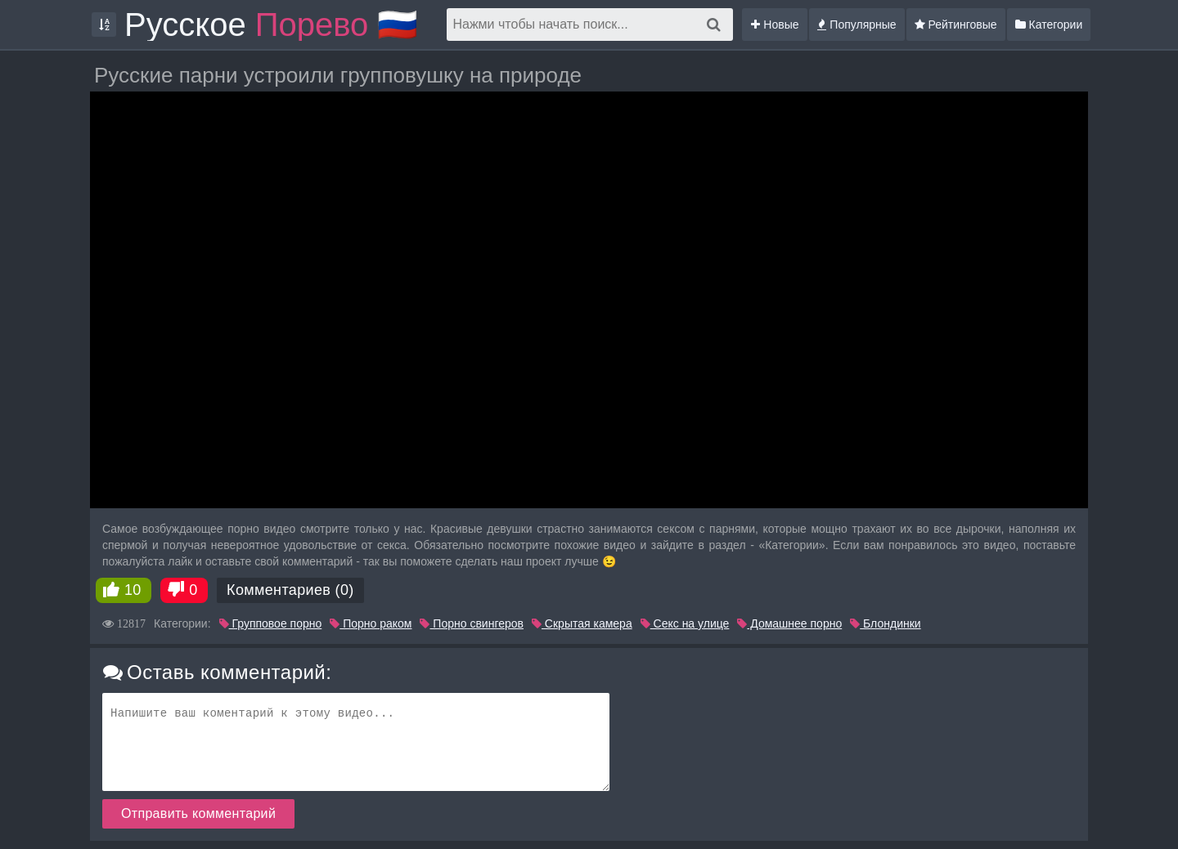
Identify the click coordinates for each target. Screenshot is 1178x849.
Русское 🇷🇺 (271, 24)
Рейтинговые (956, 24)
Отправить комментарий (198, 813)
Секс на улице (685, 623)
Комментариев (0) (290, 590)
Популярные (856, 24)
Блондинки (885, 623)
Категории (1049, 24)
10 (133, 590)
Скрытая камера (582, 623)
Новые (774, 24)
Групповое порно (270, 623)
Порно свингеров (472, 623)
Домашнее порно (789, 623)
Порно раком (370, 623)
